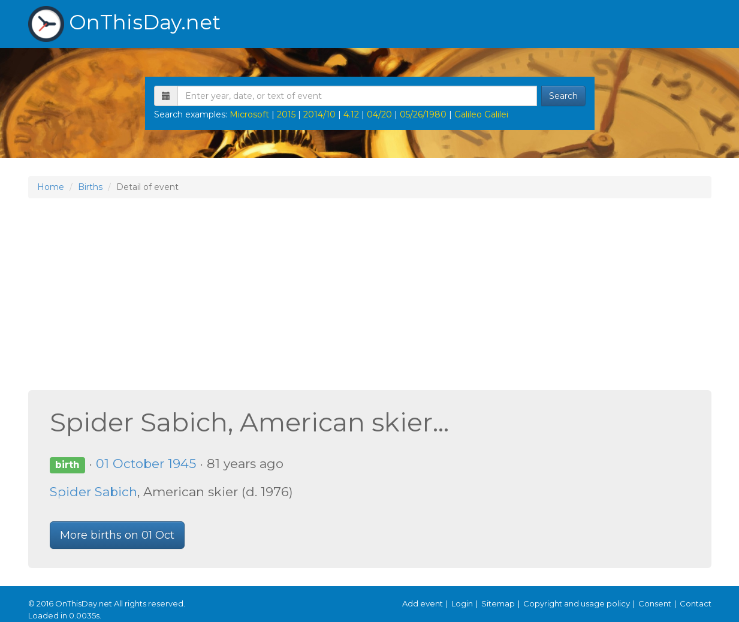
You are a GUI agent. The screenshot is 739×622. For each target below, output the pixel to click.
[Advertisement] (369, 294)
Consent (654, 603)
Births (90, 187)
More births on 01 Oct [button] (117, 535)
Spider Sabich (93, 491)
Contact (695, 603)
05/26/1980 (423, 114)
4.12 (351, 114)
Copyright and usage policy (576, 603)
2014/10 (319, 114)
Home (50, 187)
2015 (286, 114)
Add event (422, 603)
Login (462, 603)
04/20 (379, 114)
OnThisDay (124, 24)
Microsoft (249, 114)
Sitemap (498, 603)
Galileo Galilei (481, 114)
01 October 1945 (146, 463)
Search (563, 95)
